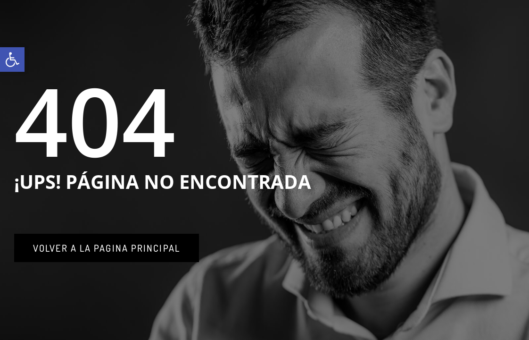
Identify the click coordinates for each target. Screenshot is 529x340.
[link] (12, 59)
